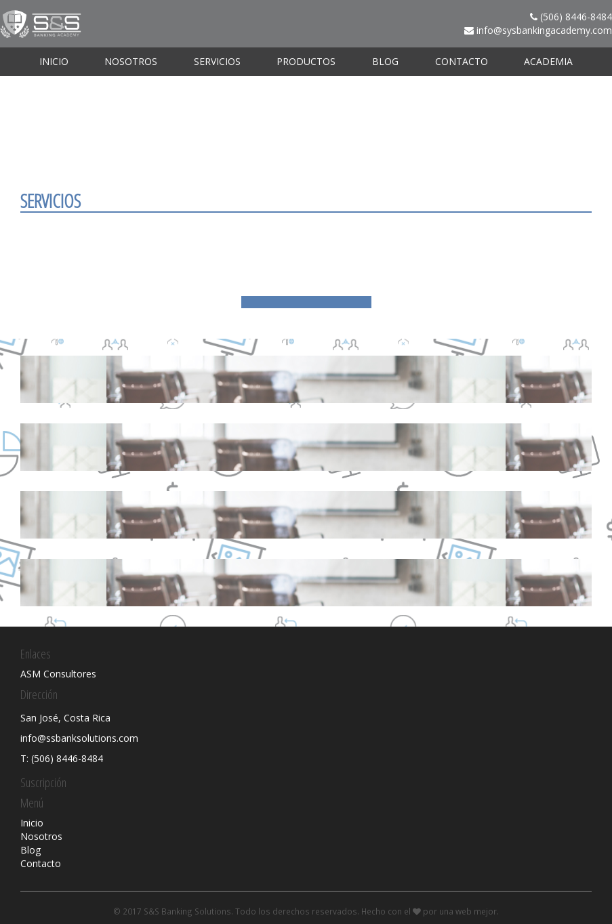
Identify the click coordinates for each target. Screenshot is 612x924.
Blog (385, 61)
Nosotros (130, 61)
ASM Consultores (58, 673)
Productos (306, 61)
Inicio (53, 61)
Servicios (217, 61)
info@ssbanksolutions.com (79, 738)
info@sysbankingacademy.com (544, 30)
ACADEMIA (548, 61)
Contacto (461, 61)
